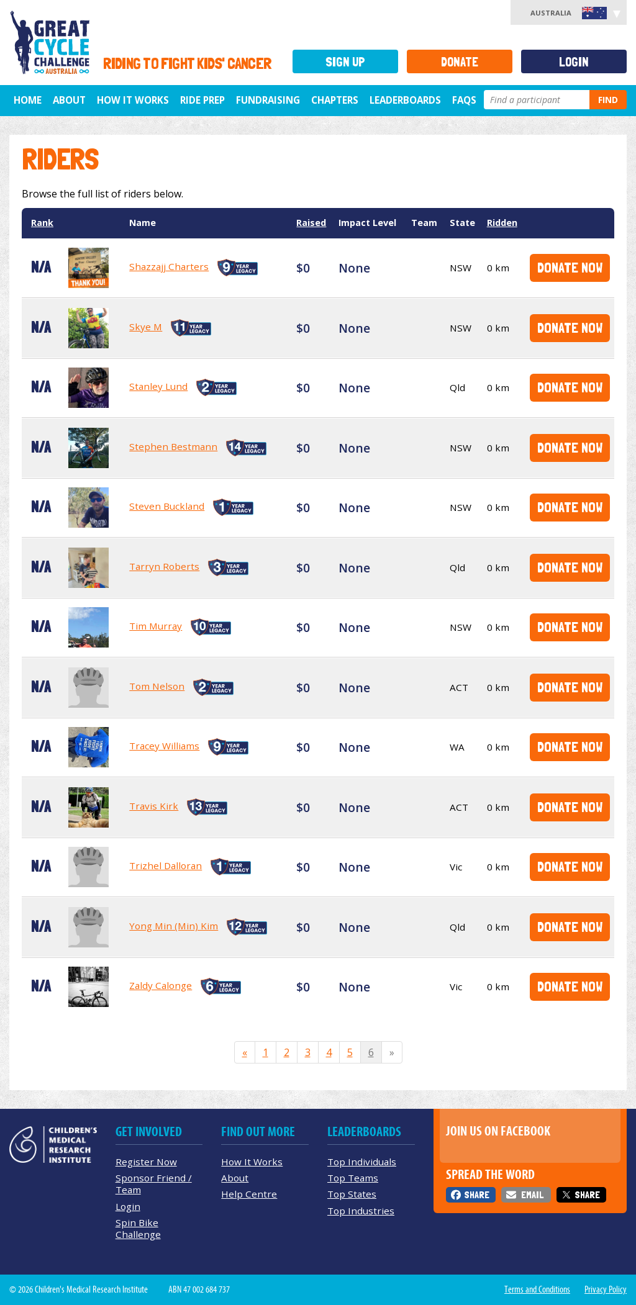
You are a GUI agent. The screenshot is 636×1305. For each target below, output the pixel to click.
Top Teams (352, 1178)
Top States (351, 1194)
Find (608, 100)
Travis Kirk (153, 806)
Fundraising (268, 100)
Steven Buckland (166, 506)
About (69, 100)
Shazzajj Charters (169, 266)
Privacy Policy (605, 1289)
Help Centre (249, 1194)
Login (574, 62)
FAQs (464, 100)
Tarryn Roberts (164, 566)
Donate (459, 62)
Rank (42, 222)
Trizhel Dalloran (165, 865)
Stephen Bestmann (173, 446)
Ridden (502, 222)
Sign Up (345, 62)
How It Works (252, 1161)
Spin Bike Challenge (138, 1228)
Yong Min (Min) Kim (173, 925)
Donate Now (569, 267)
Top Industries (360, 1210)
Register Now (146, 1161)
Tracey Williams (164, 745)
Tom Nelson (156, 686)
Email (532, 1195)
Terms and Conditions (537, 1289)
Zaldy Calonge (160, 985)
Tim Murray (155, 626)
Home (28, 100)
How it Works (133, 100)
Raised (311, 222)
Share (476, 1195)
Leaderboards (405, 100)
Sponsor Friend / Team (154, 1184)
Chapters (334, 100)
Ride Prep (202, 100)
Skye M (145, 326)
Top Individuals (361, 1161)
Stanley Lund (158, 386)
